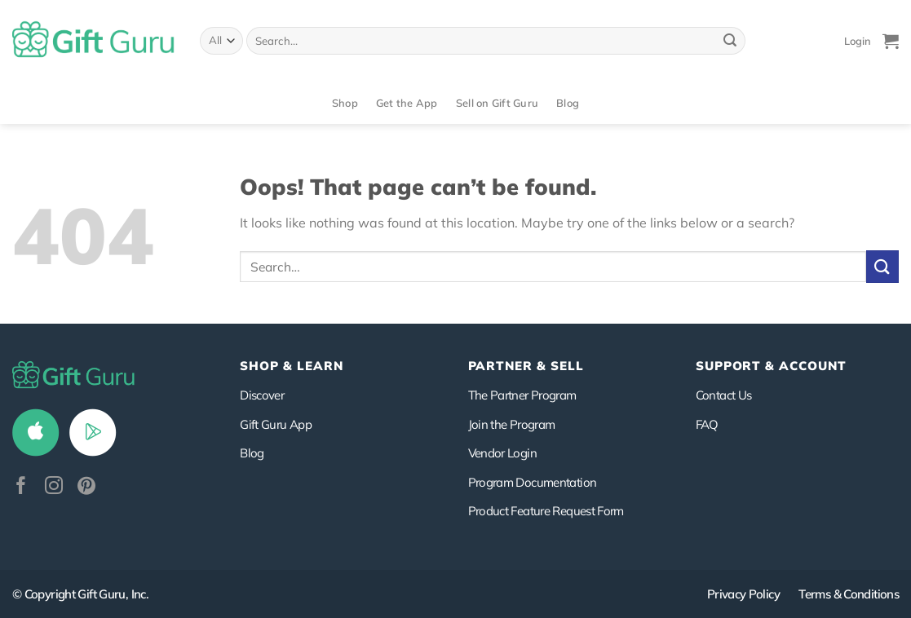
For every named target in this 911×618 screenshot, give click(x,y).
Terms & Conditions (848, 594)
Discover (262, 395)
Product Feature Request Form (546, 511)
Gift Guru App (276, 424)
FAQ (707, 424)
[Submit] (730, 41)
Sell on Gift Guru (497, 102)
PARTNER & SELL (526, 365)
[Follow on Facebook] (21, 487)
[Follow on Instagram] (54, 487)
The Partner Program (522, 395)
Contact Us (724, 395)
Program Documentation (532, 482)
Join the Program (511, 424)
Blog (567, 102)
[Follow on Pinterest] (86, 487)
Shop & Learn (291, 365)
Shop (345, 102)
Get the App (407, 102)
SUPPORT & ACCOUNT (771, 365)
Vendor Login (502, 453)
